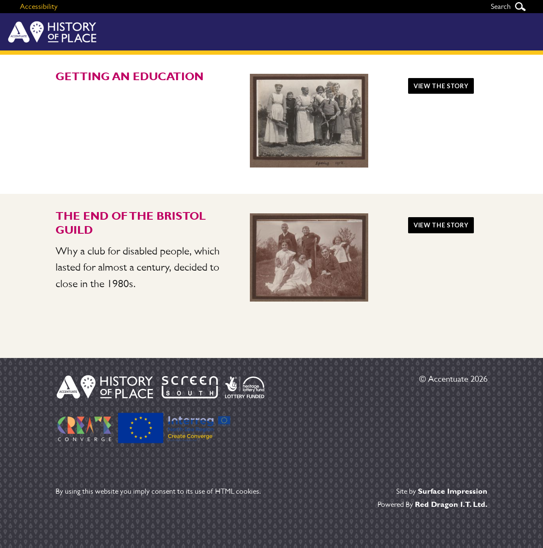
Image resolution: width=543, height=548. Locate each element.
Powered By (432, 504)
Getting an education (130, 76)
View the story (441, 85)
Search (520, 6)
